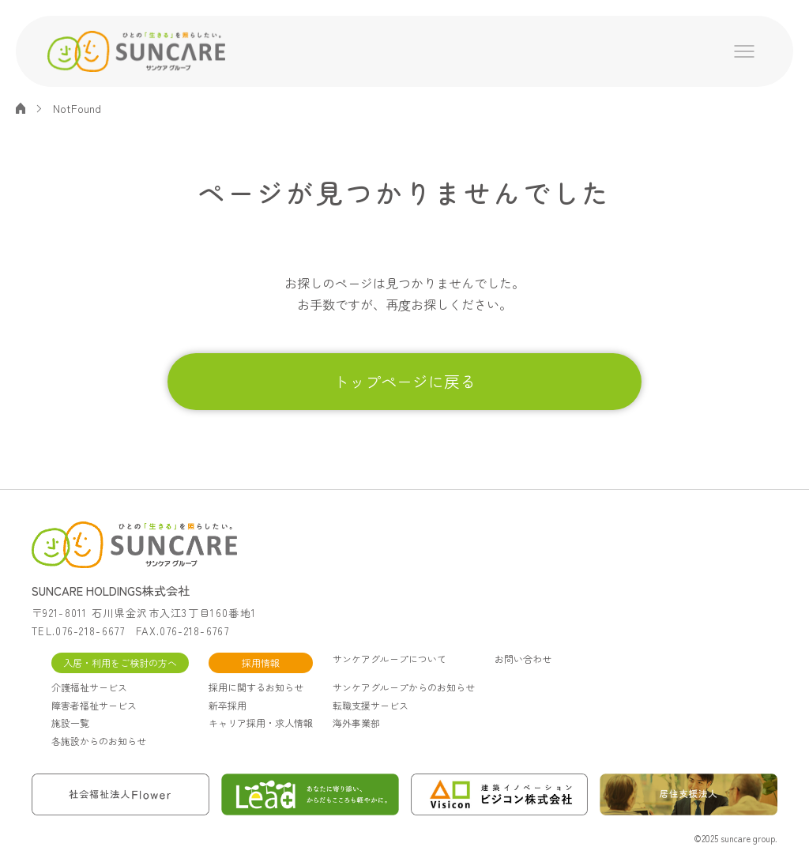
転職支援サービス (370, 705)
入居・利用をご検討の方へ (120, 662)
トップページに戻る (404, 381)
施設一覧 (70, 722)
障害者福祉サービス (94, 705)
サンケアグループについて (389, 659)
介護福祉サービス (89, 687)
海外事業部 (356, 722)
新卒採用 (227, 705)
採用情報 (261, 662)
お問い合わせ (523, 659)
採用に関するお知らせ (256, 687)
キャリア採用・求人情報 (261, 722)
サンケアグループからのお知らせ (404, 687)
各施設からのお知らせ (98, 740)
